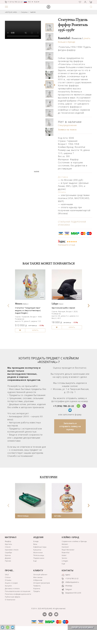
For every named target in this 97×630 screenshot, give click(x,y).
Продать (36, 591)
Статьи (8, 577)
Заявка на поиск (67, 129)
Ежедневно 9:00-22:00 (71, 593)
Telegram (67, 589)
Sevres (64, 558)
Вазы (35, 544)
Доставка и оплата (12, 588)
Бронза (8, 555)
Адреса (66, 575)
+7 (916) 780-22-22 (63, 406)
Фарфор (8, 541)
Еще (35, 561)
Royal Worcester (68, 550)
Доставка (63, 177)
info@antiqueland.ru (70, 582)
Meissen (65, 544)
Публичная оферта (12, 597)
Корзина (36, 588)
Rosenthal (70, 38)
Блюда (36, 541)
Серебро (8, 552)
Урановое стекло (11, 550)
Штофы (57, 516)
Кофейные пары (39, 547)
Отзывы (8, 580)
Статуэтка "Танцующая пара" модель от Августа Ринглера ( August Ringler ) (28, 310)
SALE (7, 575)
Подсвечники (38, 558)
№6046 (32, 12)
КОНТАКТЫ (67, 570)
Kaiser (64, 555)
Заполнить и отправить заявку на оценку (70, 426)
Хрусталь (8, 544)
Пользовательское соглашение (17, 591)
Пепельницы (38, 555)
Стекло (8, 547)
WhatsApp (67, 586)
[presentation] (8, 305)
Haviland (65, 547)
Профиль (37, 586)
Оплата (62, 192)
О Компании (10, 600)
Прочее (8, 561)
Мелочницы (23, 516)
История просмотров (41, 583)
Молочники (38, 552)
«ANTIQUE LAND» (11, 12)
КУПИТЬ (35, 330)
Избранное (37, 580)
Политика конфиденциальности (18, 594)
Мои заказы (38, 577)
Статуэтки (24, 12)
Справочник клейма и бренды (74, 541)
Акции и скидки (11, 583)
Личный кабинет (40, 575)
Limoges (65, 561)
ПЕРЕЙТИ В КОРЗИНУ (82, 627)
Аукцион (8, 586)
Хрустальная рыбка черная (63, 308)
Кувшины (37, 550)
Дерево (8, 558)
